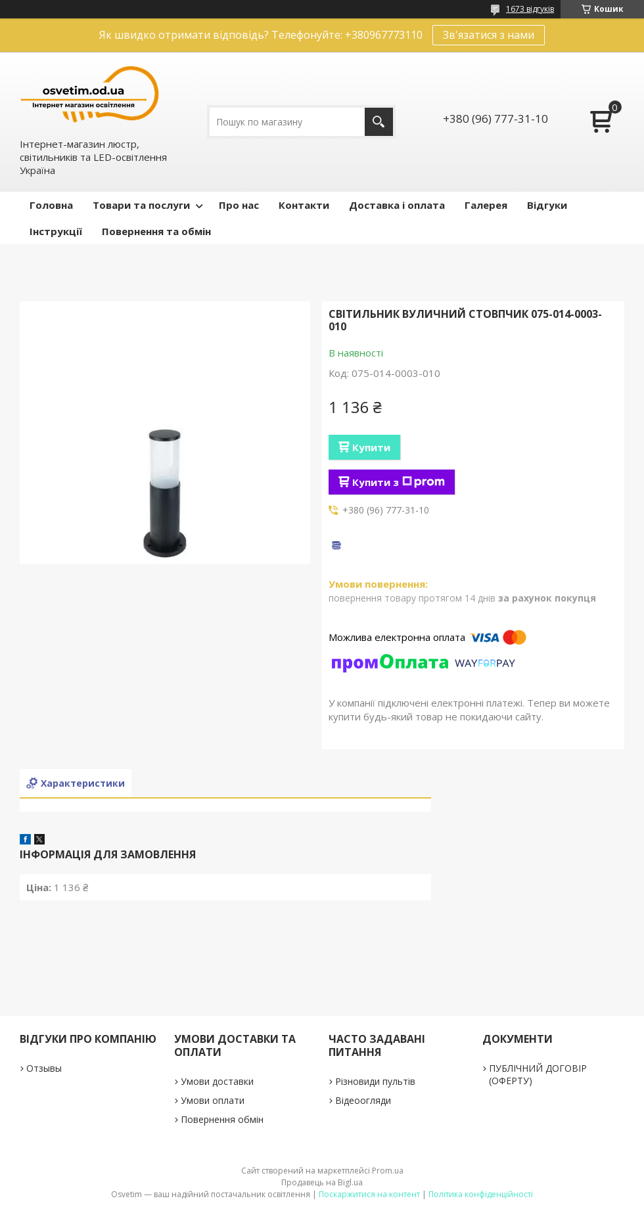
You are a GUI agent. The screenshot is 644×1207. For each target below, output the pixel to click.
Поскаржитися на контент (369, 1194)
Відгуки (547, 204)
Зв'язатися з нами (488, 35)
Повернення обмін (222, 1119)
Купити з (398, 482)
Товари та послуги (141, 204)
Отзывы (44, 1068)
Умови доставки (217, 1081)
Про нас (239, 204)
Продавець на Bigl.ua (322, 1182)
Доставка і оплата (397, 204)
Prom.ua (387, 1170)
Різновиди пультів (375, 1081)
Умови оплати (212, 1100)
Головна (51, 204)
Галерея (486, 204)
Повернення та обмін (156, 231)
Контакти (304, 204)
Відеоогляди (363, 1100)
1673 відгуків (530, 8)
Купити (371, 447)
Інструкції (56, 231)
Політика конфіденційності (480, 1194)
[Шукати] (379, 122)
